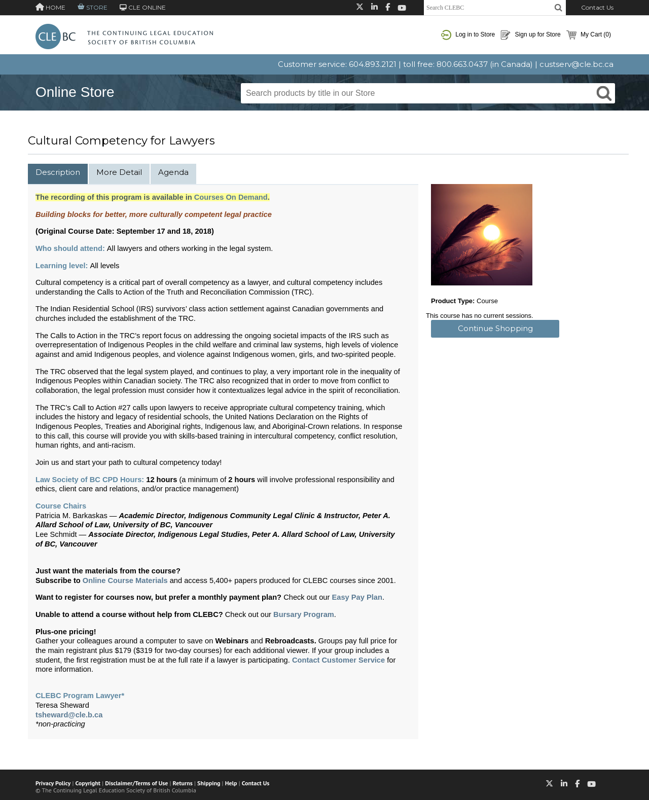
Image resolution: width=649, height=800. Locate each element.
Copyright (88, 783)
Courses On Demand (231, 197)
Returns (183, 783)
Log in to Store (468, 35)
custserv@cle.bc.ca (576, 64)
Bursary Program (303, 614)
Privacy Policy (52, 783)
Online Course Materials (125, 580)
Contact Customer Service (338, 660)
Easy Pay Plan (357, 597)
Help (231, 783)
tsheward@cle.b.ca (68, 715)
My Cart (588, 35)
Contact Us (597, 7)
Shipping (208, 783)
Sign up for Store (530, 35)
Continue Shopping (495, 328)
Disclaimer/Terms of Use (136, 783)
